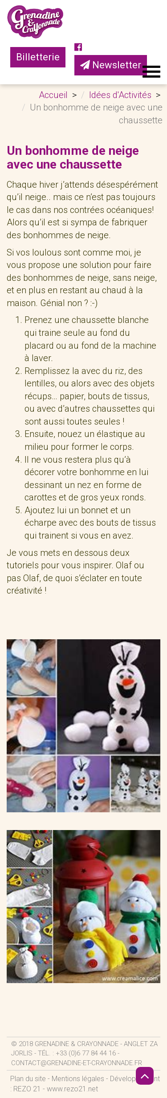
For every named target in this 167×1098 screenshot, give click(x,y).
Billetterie (38, 57)
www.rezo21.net (72, 1089)
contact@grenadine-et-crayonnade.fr (76, 1063)
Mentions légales (78, 1078)
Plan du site (28, 1078)
